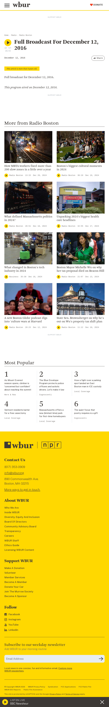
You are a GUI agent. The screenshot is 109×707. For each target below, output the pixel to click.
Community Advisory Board (20, 526)
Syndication (53, 687)
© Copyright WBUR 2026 (14, 687)
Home (6, 35)
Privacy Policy (55, 694)
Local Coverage (82, 391)
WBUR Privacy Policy (36, 687)
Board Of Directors (15, 521)
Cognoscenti (45, 395)
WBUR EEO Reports (12, 690)
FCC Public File (85, 687)
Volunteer (10, 572)
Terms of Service (72, 694)
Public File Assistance (33, 690)
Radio (14, 35)
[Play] (6, 175)
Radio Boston (25, 35)
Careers (9, 535)
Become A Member (15, 582)
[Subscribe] (101, 659)
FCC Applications (68, 687)
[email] (54, 659)
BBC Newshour (19, 703)
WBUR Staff (11, 540)
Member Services (14, 577)
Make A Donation (14, 568)
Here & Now (10, 395)
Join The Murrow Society (18, 591)
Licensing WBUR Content (19, 549)
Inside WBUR (12, 512)
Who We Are (11, 507)
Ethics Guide (11, 545)
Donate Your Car (14, 586)
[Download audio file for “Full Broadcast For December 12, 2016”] (6, 48)
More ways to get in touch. (22, 489)
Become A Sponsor (15, 596)
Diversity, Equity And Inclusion (22, 517)
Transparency (12, 531)
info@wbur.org (14, 473)
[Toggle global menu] (7, 5)
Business (13, 277)
